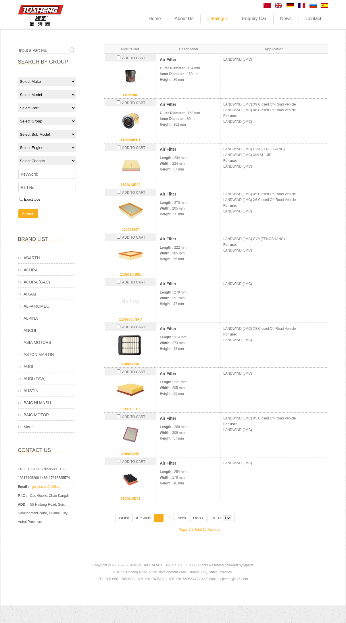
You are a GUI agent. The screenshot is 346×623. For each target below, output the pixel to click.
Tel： (22, 469)
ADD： (23, 505)
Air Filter (168, 59)
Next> (182, 518)
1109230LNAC (130, 319)
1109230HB (130, 454)
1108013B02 (131, 185)
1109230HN (130, 364)
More (28, 427)
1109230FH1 (130, 140)
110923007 (130, 230)
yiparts (248, 565)
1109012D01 (131, 499)
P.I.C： (23, 496)
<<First (123, 518)
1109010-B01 (130, 275)
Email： (24, 487)
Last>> (198, 518)
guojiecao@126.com (48, 487)
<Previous (143, 518)
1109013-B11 (130, 409)
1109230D (130, 95)
